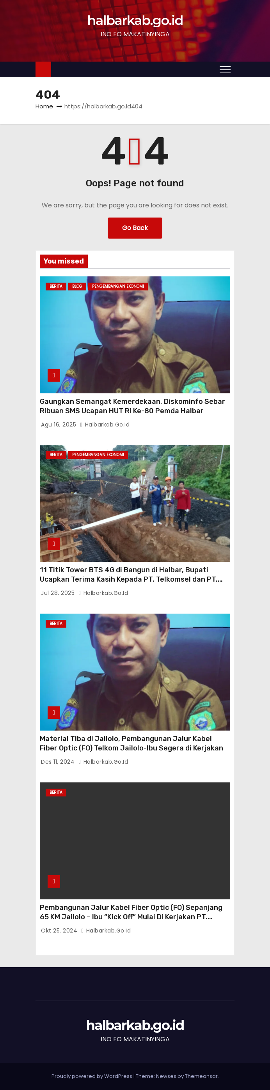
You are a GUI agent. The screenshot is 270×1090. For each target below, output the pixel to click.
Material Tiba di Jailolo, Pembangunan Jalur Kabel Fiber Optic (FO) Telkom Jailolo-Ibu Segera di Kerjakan (131, 743)
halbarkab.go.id (135, 20)
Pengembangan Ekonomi (118, 286)
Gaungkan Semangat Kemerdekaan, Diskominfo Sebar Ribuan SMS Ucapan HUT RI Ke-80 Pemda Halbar (132, 406)
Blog (77, 286)
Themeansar (201, 1076)
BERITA (56, 286)
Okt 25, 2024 (60, 930)
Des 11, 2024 (58, 762)
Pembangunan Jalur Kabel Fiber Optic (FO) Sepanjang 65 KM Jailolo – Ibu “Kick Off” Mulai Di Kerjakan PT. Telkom (131, 917)
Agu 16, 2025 (59, 424)
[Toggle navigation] (225, 69)
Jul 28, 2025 (58, 593)
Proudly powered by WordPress (92, 1076)
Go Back (135, 227)
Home (44, 106)
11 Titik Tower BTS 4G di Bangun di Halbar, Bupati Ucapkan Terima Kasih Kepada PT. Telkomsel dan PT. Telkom (129, 579)
